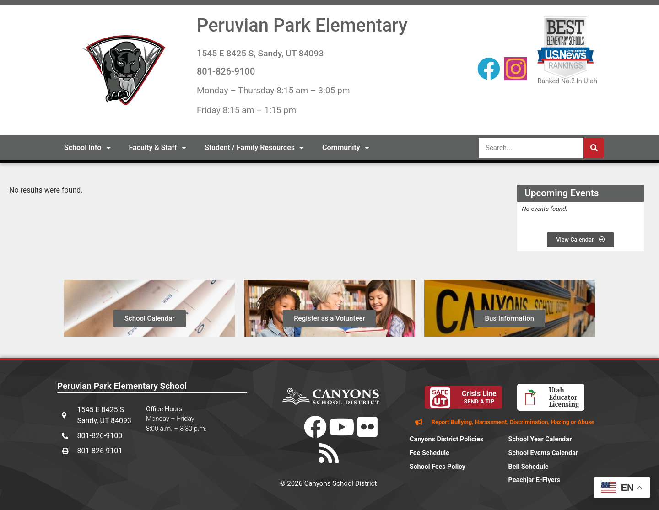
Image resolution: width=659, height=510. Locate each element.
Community (345, 148)
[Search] (593, 148)
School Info (87, 148)
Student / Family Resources (254, 148)
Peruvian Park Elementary (302, 25)
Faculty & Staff (157, 148)
